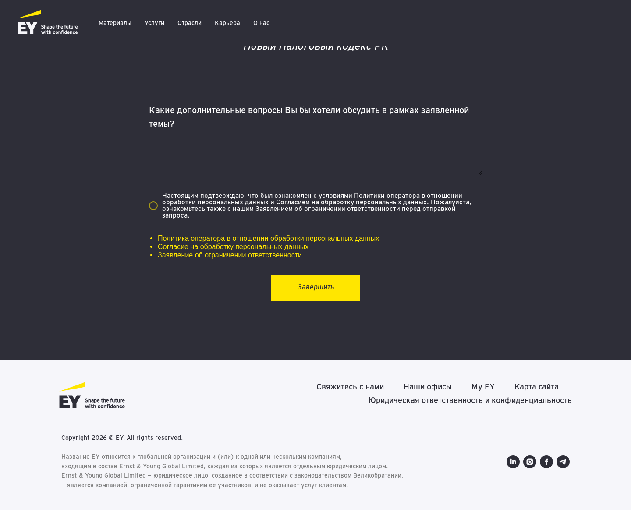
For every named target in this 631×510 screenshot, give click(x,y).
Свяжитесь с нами (350, 386)
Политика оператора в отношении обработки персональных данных (268, 238)
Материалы (115, 22)
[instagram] (529, 461)
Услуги (154, 22)
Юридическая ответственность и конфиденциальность (470, 400)
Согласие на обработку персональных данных (233, 246)
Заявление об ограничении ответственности (230, 255)
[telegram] (563, 461)
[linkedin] (513, 461)
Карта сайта (536, 386)
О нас (261, 22)
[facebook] (546, 461)
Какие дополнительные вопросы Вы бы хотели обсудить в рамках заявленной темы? (309, 117)
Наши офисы (428, 386)
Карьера (227, 22)
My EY (483, 386)
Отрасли (189, 22)
